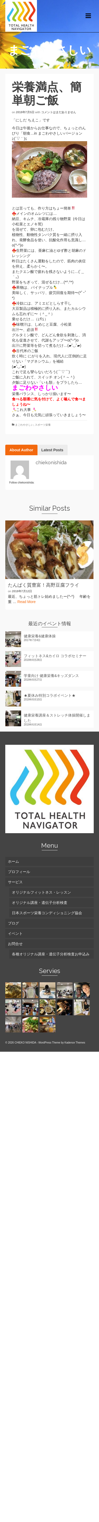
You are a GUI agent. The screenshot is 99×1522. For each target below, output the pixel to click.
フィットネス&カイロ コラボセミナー (55, 656)
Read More (26, 602)
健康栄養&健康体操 (40, 636)
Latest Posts (52, 450)
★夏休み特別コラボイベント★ (50, 695)
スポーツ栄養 (43, 424)
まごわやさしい (24, 424)
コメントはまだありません (58, 112)
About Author (21, 450)
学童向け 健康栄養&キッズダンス (51, 676)
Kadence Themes (74, 1042)
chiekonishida (51, 462)
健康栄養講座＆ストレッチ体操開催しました (57, 718)
